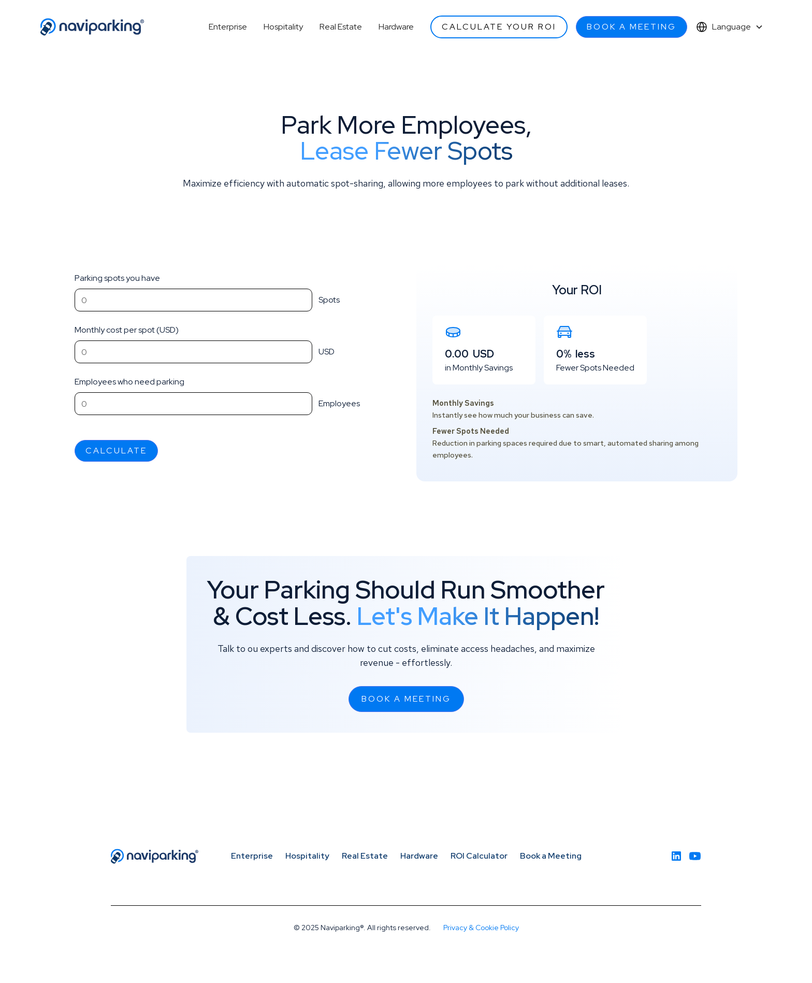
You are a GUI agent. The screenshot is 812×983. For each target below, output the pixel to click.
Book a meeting (631, 26)
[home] (92, 27)
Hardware (396, 26)
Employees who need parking (129, 381)
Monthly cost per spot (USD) (127, 329)
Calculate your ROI (499, 26)
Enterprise (228, 26)
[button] (729, 27)
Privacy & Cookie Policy (481, 927)
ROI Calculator (479, 855)
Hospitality (283, 26)
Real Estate (341, 26)
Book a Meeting (551, 855)
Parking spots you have (117, 278)
